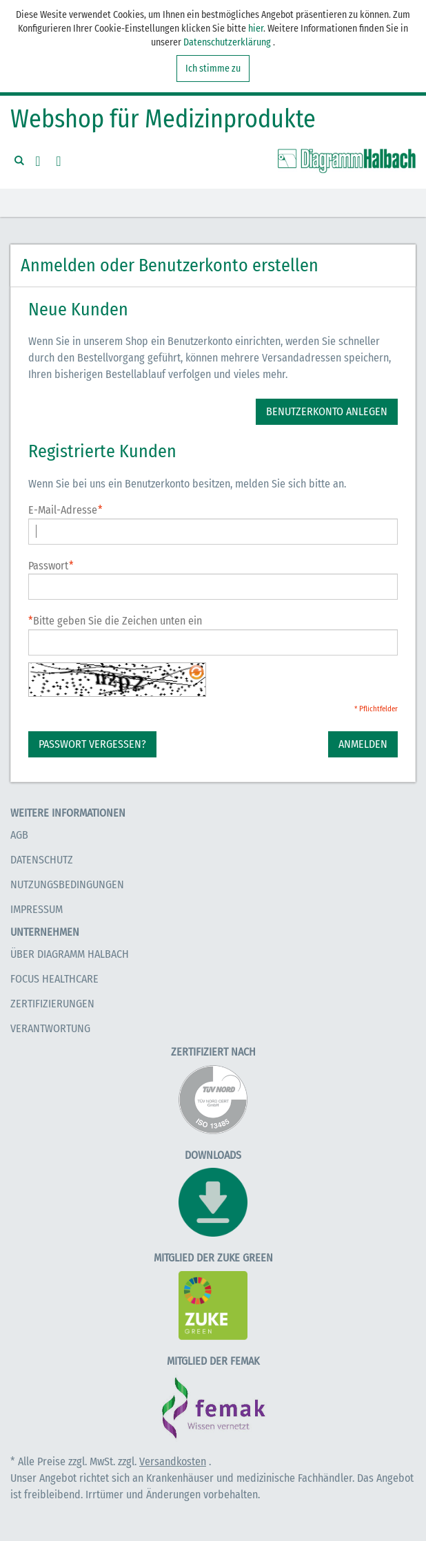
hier (255, 28)
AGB (19, 834)
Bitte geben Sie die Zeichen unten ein (115, 620)
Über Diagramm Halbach (69, 954)
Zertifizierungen (52, 1003)
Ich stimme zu (213, 68)
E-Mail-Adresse (62, 510)
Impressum (36, 909)
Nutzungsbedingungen (67, 884)
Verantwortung (50, 1028)
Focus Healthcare (54, 978)
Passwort (48, 566)
